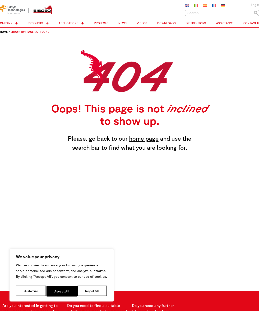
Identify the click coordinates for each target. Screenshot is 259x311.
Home (4, 31)
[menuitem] (187, 5)
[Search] (256, 13)
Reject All (61, 291)
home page (144, 138)
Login (255, 5)
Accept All (92, 291)
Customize (31, 291)
